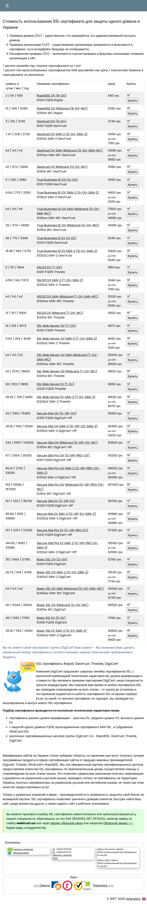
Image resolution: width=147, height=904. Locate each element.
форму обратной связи (67, 823)
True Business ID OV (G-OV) (57, 180)
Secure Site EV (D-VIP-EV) (56, 501)
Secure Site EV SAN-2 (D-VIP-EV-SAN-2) (66, 514)
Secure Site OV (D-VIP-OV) (57, 413)
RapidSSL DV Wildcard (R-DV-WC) (62, 108)
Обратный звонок (21, 852)
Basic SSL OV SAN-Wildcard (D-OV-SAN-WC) (70, 589)
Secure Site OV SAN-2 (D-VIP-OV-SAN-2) (67, 426)
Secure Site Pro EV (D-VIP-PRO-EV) (62, 530)
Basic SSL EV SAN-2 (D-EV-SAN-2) (62, 631)
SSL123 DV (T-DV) (49, 267)
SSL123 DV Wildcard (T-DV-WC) (60, 313)
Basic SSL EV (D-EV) (51, 618)
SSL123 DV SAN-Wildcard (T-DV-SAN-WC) (67, 296)
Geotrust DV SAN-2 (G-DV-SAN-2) (62, 134)
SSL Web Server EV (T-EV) (55, 384)
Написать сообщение (23, 849)
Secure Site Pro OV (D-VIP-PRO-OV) (63, 455)
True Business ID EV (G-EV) (56, 238)
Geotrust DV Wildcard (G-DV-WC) (62, 167)
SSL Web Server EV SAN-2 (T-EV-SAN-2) (66, 397)
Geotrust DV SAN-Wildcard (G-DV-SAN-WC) (70, 150)
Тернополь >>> (103, 885)
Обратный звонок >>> (118, 823)
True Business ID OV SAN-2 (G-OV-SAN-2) (68, 192)
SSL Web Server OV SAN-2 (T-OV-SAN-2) (67, 338)
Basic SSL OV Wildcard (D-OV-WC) (63, 605)
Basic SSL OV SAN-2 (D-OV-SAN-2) (62, 572)
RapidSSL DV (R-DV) (51, 95)
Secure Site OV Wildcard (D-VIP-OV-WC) (67, 442)
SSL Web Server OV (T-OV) (56, 326)
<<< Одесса (42, 885)
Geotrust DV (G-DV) (51, 121)
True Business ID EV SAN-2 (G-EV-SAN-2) (67, 251)
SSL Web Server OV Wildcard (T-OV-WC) (67, 371)
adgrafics (133, 899)
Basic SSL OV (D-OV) (52, 559)
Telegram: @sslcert (62, 855)
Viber (55, 858)
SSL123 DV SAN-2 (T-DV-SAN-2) (60, 280)
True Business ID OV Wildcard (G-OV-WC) (68, 225)
